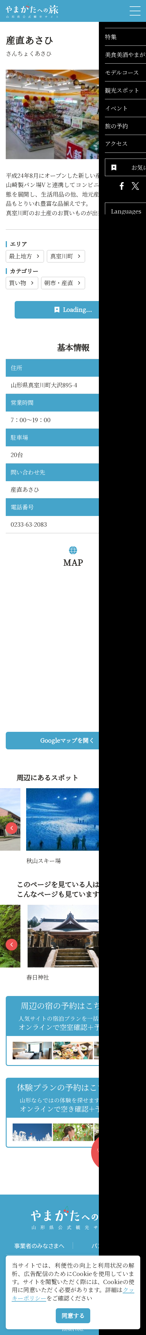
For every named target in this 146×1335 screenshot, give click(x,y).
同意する (73, 1315)
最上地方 (25, 256)
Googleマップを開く (87, 740)
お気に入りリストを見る (112, 1155)
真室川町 (66, 256)
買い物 (22, 283)
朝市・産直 (63, 283)
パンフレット (106, 1245)
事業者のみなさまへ (39, 1245)
